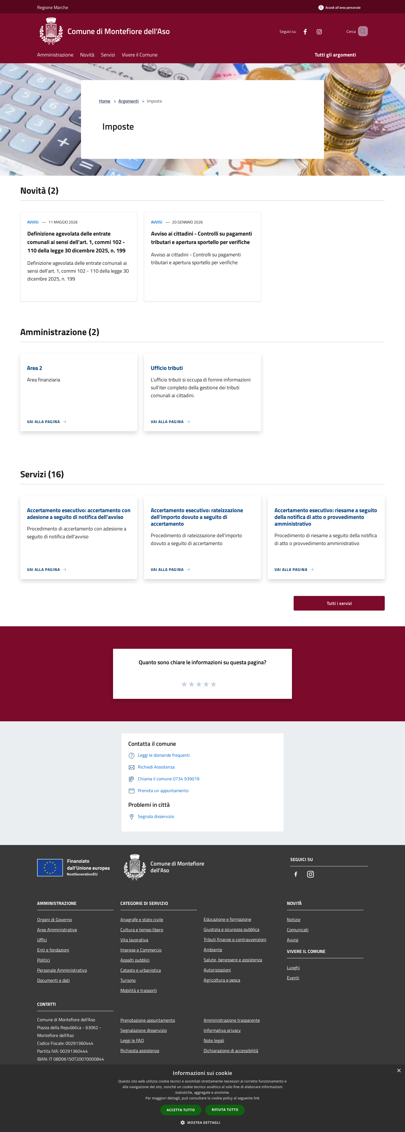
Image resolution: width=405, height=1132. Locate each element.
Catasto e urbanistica (140, 970)
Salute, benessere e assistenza (233, 959)
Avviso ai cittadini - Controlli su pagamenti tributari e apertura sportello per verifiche (201, 237)
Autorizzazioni (217, 969)
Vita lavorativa (134, 939)
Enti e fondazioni (53, 949)
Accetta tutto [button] (181, 1110)
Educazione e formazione (227, 919)
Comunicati (298, 929)
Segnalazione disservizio (143, 1030)
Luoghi (293, 967)
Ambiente (213, 949)
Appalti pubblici (135, 960)
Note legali (214, 1040)
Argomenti (128, 101)
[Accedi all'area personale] (339, 7)
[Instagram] (311, 31)
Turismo (128, 980)
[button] (202, 1122)
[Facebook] (297, 31)
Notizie (293, 919)
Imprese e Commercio (140, 949)
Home (104, 101)
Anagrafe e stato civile (141, 919)
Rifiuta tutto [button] (225, 1109)
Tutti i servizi (339, 603)
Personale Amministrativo (62, 970)
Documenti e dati (53, 980)
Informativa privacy (222, 1030)
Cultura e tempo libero (141, 929)
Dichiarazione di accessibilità (231, 1050)
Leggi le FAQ (132, 1040)
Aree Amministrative (57, 929)
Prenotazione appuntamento (147, 1020)
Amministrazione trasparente (232, 1020)
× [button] (399, 1071)
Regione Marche (52, 7)
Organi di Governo (54, 919)
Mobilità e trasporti (138, 990)
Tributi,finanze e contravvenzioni (235, 939)
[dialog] (202, 1098)
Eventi (293, 977)
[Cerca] (361, 31)
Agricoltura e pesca (222, 980)
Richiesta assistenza (139, 1050)
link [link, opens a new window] (257, 1098)
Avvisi (33, 222)
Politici (43, 960)
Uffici (42, 939)
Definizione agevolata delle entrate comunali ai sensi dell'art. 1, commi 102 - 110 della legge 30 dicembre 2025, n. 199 (76, 242)
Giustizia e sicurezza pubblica (231, 929)
